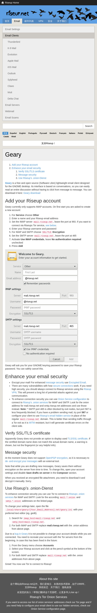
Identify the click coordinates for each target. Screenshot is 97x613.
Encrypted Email (77, 382)
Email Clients (12, 35)
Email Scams (12, 117)
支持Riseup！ (48, 143)
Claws (11, 86)
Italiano (72, 133)
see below (51, 225)
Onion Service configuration (72, 399)
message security (55, 382)
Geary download (32, 193)
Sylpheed (12, 79)
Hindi (13, 137)
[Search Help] (42, 126)
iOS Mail (12, 67)
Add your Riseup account (25, 164)
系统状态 (43, 587)
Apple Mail (13, 60)
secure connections (63, 385)
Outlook (12, 73)
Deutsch (53, 133)
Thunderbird (14, 42)
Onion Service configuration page (48, 609)
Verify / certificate (31, 171)
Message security (27, 174)
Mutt (10, 92)
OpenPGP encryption (57, 458)
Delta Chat (13, 98)
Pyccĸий (43, 133)
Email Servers (12, 105)
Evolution (12, 54)
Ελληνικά (89, 133)
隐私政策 (66, 587)
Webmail (9, 111)
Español (13, 133)
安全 (50, 21)
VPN (40, 21)
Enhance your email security (26, 168)
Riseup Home (12, 2)
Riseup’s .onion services (35, 402)
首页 (7, 21)
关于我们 (61, 21)
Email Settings (12, 29)
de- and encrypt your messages (21, 461)
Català (6, 137)
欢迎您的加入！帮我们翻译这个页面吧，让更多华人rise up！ (48, 592)
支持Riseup (31, 587)
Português (32, 133)
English (22, 133)
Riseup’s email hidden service (55, 415)
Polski (80, 133)
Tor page (80, 602)
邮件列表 (29, 21)
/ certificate (78, 438)
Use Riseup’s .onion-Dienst (32, 178)
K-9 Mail (12, 48)
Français (62, 133)
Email (17, 21)
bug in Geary (21, 533)
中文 (5, 133)
